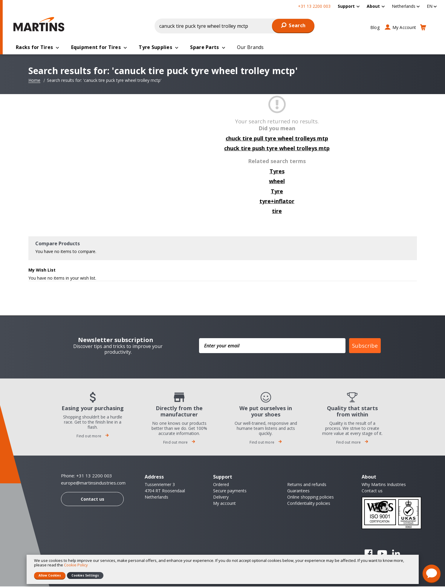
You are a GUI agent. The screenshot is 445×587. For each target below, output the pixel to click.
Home (34, 81)
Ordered (221, 485)
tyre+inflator (276, 201)
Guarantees (298, 491)
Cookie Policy (76, 565)
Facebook (368, 554)
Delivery (221, 497)
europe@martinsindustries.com (93, 483)
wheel (277, 181)
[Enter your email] (272, 346)
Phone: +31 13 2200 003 (86, 476)
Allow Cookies (50, 575)
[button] (406, 6)
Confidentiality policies (308, 504)
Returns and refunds (306, 485)
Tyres (277, 171)
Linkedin (396, 554)
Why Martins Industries (384, 485)
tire (277, 211)
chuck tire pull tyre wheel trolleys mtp (277, 138)
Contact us (92, 499)
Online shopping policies (310, 497)
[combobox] (235, 26)
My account (224, 504)
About (373, 6)
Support (346, 6)
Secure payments (230, 491)
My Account (404, 27)
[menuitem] (349, 6)
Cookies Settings (85, 575)
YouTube (382, 554)
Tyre (277, 191)
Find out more (93, 436)
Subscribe (365, 346)
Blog (375, 27)
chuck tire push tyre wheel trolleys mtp (277, 148)
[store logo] (40, 24)
